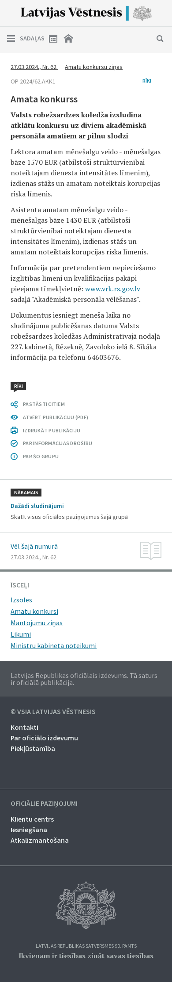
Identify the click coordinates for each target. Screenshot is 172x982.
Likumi (21, 634)
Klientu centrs (32, 819)
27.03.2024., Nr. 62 (34, 67)
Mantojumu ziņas (37, 622)
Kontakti (24, 727)
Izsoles (21, 599)
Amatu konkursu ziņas (94, 67)
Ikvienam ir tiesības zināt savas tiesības (86, 955)
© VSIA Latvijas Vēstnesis (53, 712)
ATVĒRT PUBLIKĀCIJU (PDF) (55, 417)
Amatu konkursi (34, 611)
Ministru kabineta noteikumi (54, 645)
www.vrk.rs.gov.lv (112, 289)
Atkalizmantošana (40, 840)
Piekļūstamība (33, 748)
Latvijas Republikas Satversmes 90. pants (86, 946)
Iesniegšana (29, 829)
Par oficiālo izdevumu (44, 737)
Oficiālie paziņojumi (44, 804)
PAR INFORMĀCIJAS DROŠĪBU (57, 443)
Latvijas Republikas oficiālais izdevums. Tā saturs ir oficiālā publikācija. (84, 679)
